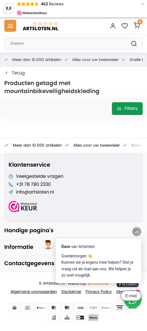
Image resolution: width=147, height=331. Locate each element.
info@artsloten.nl (35, 192)
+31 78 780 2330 (33, 184)
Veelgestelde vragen (39, 176)
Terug (14, 73)
